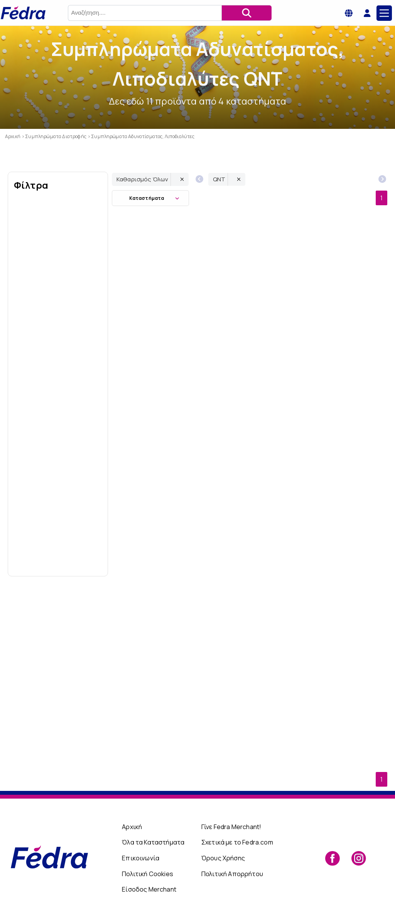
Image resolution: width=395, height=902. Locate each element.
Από (35, 558)
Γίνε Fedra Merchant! (231, 802)
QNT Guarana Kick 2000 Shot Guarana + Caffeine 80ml (157, 562)
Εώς (81, 558)
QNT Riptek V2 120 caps (341, 561)
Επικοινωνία (140, 834)
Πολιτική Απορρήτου (232, 849)
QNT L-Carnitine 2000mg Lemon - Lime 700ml (249, 692)
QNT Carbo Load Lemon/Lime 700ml (249, 300)
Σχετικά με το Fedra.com (237, 818)
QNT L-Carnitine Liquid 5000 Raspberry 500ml (157, 431)
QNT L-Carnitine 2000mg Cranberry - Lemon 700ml (341, 431)
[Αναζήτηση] (246, 13)
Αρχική (132, 802)
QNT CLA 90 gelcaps (250, 561)
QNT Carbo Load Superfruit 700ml (158, 300)
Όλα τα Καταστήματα (153, 818)
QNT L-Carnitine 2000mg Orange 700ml (157, 692)
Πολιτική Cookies (147, 849)
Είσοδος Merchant (149, 865)
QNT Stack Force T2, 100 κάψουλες (250, 431)
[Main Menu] (384, 13)
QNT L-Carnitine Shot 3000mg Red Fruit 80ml (341, 300)
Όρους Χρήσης (223, 834)
